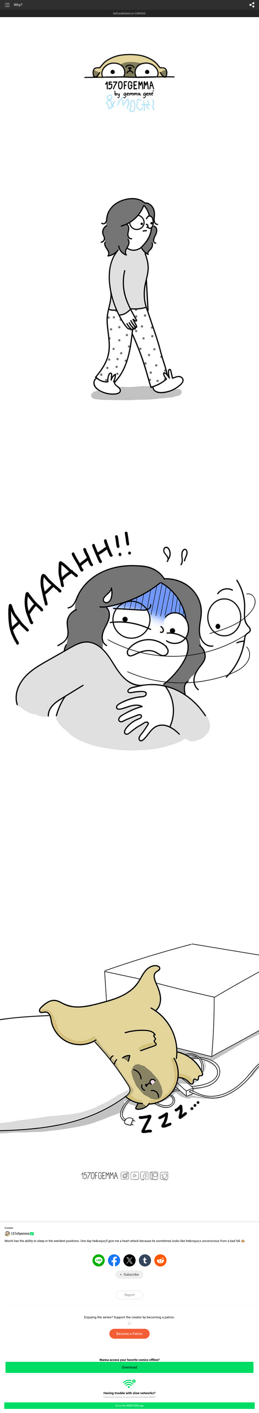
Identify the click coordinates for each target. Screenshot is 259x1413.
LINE (99, 1260)
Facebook (114, 1260)
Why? (18, 5)
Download (129, 1367)
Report (129, 1295)
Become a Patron (129, 1334)
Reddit (160, 1260)
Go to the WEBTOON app (129, 1405)
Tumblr (145, 1260)
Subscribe (131, 1274)
